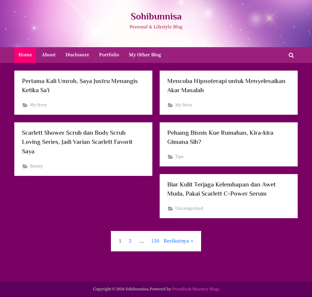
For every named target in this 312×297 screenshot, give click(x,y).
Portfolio (109, 55)
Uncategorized (190, 208)
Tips (180, 157)
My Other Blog (145, 55)
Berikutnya (176, 241)
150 (155, 241)
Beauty (36, 166)
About (49, 55)
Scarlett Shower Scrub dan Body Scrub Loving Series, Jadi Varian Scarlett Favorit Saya (78, 142)
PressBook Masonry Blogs (195, 289)
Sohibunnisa (156, 16)
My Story (38, 105)
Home (25, 55)
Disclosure (77, 55)
